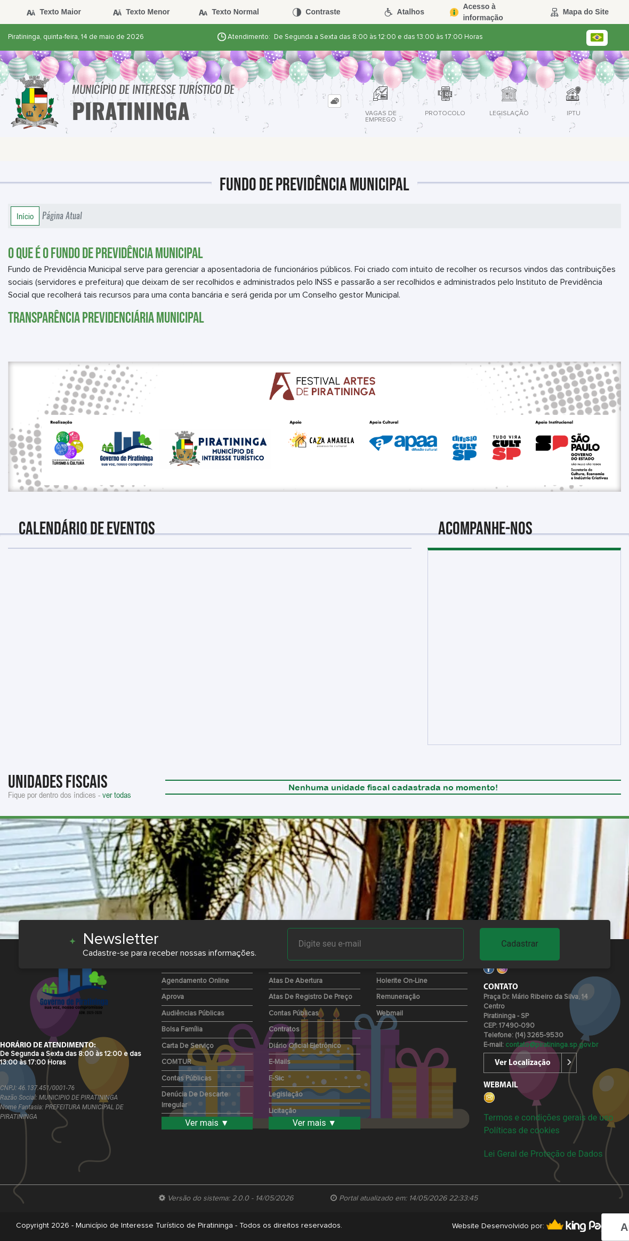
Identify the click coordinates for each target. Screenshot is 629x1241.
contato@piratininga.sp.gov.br (551, 1045)
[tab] (334, 101)
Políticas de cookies (521, 1130)
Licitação (282, 1111)
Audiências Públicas (193, 1013)
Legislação (286, 1094)
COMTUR (176, 1062)
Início (25, 216)
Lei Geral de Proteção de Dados (542, 1154)
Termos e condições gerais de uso (548, 1117)
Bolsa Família (182, 1029)
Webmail (389, 1013)
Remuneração (398, 997)
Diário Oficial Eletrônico (305, 1046)
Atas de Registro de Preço (310, 997)
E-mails (280, 1062)
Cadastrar (519, 944)
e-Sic (276, 1078)
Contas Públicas (187, 1078)
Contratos (284, 1029)
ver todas (116, 794)
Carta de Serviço (188, 1046)
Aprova (173, 997)
